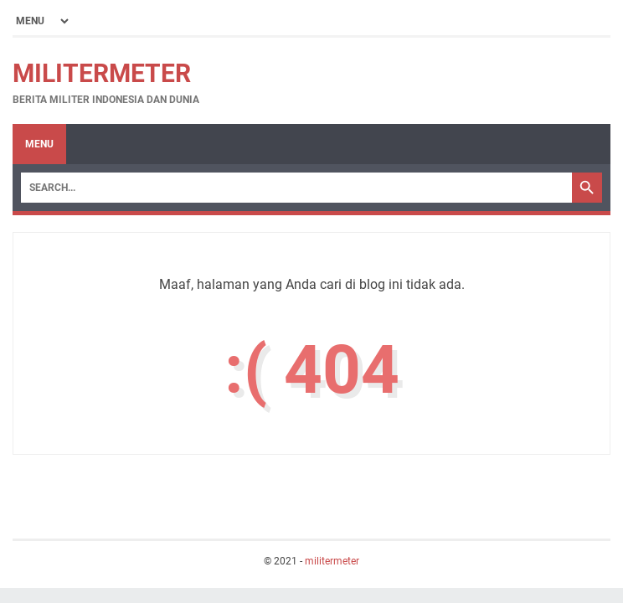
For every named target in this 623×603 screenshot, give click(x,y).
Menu (39, 144)
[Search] (296, 188)
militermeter (102, 73)
